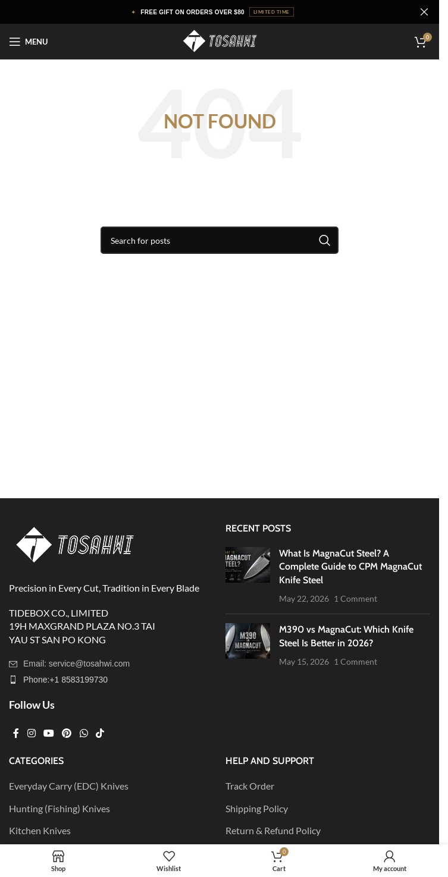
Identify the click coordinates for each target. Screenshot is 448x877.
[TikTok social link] (100, 733)
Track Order (249, 785)
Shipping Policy (256, 808)
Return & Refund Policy (273, 830)
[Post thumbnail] (247, 576)
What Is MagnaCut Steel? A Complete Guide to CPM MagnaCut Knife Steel (350, 567)
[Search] (220, 240)
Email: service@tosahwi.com (76, 663)
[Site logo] (219, 40)
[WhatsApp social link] (84, 733)
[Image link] (74, 544)
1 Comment (355, 598)
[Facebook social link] (16, 733)
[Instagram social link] (31, 733)
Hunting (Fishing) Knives (59, 808)
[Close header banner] (424, 12)
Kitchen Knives (40, 830)
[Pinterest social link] (67, 733)
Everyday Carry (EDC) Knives (69, 785)
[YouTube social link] (48, 733)
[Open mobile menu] (28, 42)
